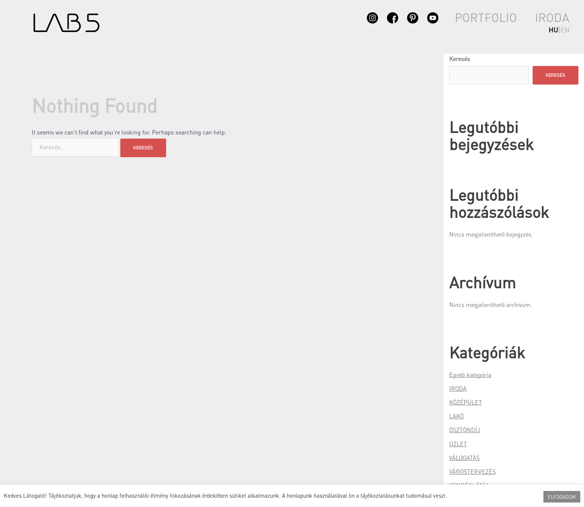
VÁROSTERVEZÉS (472, 471)
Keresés (459, 59)
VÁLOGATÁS (464, 458)
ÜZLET (458, 444)
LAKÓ (456, 416)
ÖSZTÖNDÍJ (464, 430)
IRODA (552, 17)
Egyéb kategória (470, 374)
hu (553, 29)
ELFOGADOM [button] (562, 497)
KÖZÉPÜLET (465, 402)
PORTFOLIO (486, 17)
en (565, 29)
